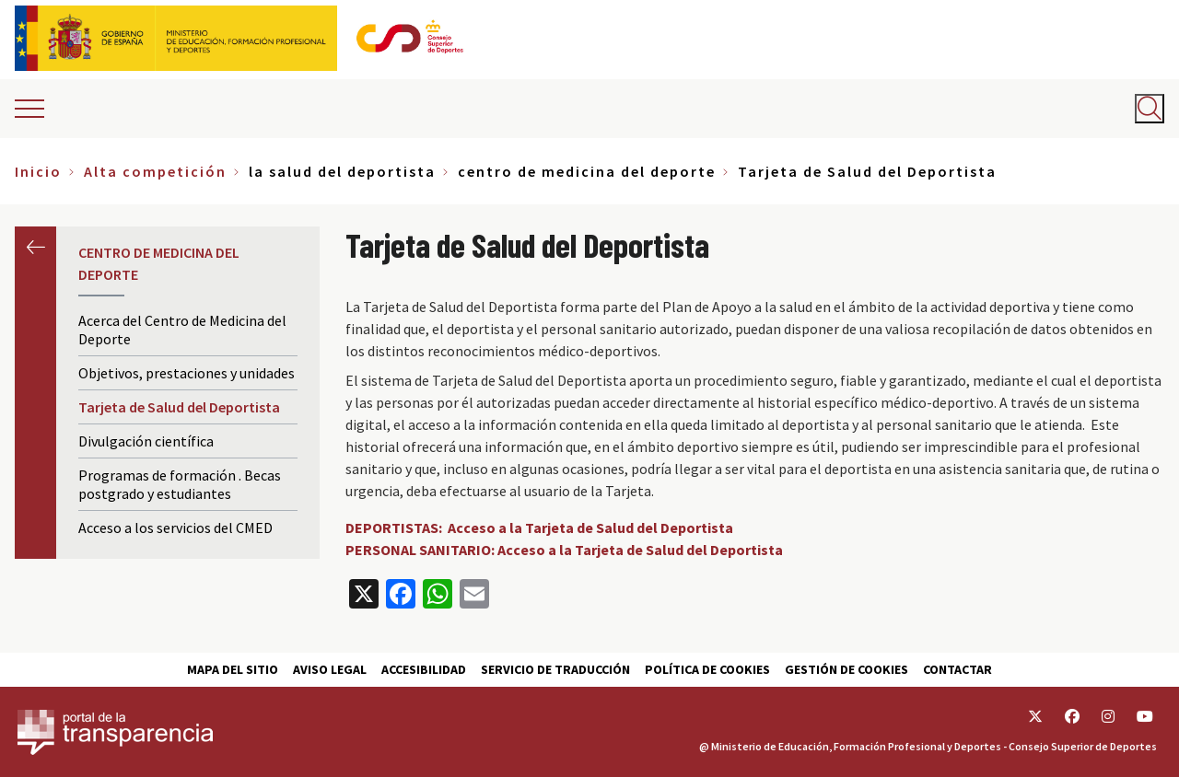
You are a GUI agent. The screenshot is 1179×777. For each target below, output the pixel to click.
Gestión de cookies (846, 669)
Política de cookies (707, 669)
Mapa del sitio (232, 669)
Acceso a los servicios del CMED (175, 527)
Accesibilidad (423, 669)
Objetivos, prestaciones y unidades (186, 373)
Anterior (35, 247)
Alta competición (155, 171)
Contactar (957, 669)
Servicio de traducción (555, 669)
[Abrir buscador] (1149, 108)
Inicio (38, 171)
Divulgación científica (146, 441)
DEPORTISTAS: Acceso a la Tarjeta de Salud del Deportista (539, 527)
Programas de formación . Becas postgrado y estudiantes (179, 484)
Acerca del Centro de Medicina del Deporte (182, 329)
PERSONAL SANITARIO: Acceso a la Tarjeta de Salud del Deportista (564, 549)
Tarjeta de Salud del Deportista (179, 407)
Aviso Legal (330, 669)
